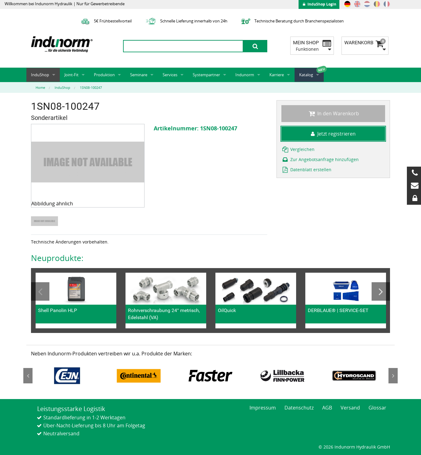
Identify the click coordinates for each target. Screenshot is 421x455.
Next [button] (381, 291)
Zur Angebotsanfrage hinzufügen (320, 159)
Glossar (377, 407)
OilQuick (227, 310)
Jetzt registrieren (333, 133)
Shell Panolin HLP (57, 310)
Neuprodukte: (57, 257)
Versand (350, 407)
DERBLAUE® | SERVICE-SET (338, 310)
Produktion (104, 74)
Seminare (138, 74)
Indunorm (244, 74)
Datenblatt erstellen (306, 169)
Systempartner (206, 74)
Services (170, 74)
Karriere (276, 74)
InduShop (40, 74)
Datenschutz (299, 407)
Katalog (306, 74)
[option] (45, 221)
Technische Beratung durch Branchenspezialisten (291, 21)
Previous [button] (40, 291)
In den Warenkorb (333, 113)
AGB (327, 407)
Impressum (262, 407)
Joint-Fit (71, 74)
